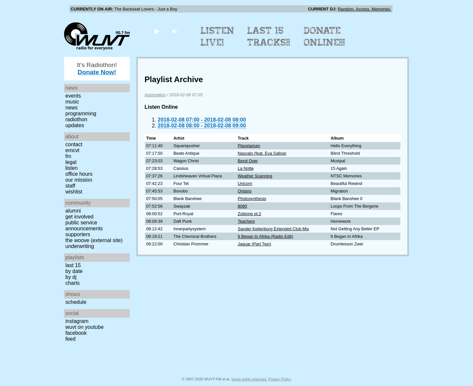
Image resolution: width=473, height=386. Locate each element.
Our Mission (78, 180)
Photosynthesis (252, 198)
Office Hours (78, 174)
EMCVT (72, 150)
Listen (71, 168)
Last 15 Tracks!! (268, 36)
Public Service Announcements (84, 225)
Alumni (73, 211)
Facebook (76, 333)
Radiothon (76, 119)
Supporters (77, 234)
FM (68, 156)
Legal (71, 162)
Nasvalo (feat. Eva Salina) (262, 153)
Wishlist (73, 191)
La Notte (246, 168)
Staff (70, 186)
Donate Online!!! (324, 36)
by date (73, 271)
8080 (242, 206)
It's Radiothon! (97, 68)
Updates (74, 125)
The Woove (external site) (94, 240)
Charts (72, 283)
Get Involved (79, 216)
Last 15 (73, 265)
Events (73, 96)
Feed (70, 339)
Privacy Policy (279, 379)
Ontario (245, 191)
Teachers (246, 221)
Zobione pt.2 (249, 213)
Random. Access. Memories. (364, 9)
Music (72, 101)
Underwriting (79, 246)
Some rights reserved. (249, 379)
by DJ (71, 277)
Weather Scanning (255, 175)
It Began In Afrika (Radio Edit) (265, 236)
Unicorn (245, 183)
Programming (80, 113)
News (71, 107)
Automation (155, 94)
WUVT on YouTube (84, 327)
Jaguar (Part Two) (254, 243)
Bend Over (248, 160)
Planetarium (249, 145)
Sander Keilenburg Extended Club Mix (273, 228)
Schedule (75, 302)
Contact (73, 144)
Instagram (76, 321)
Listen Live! (218, 36)
